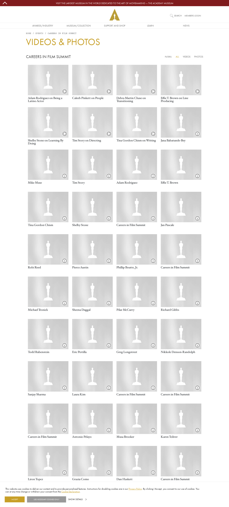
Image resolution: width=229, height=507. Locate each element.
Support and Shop (114, 25)
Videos (186, 56)
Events (39, 33)
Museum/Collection (79, 25)
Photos (198, 56)
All (177, 56)
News (186, 25)
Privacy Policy (135, 488)
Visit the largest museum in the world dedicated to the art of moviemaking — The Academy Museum (114, 3)
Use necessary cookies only (46, 499)
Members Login (193, 15)
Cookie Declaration (70, 491)
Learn (150, 25)
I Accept (14, 499)
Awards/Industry (42, 25)
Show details (75, 499)
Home (28, 33)
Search (178, 15)
